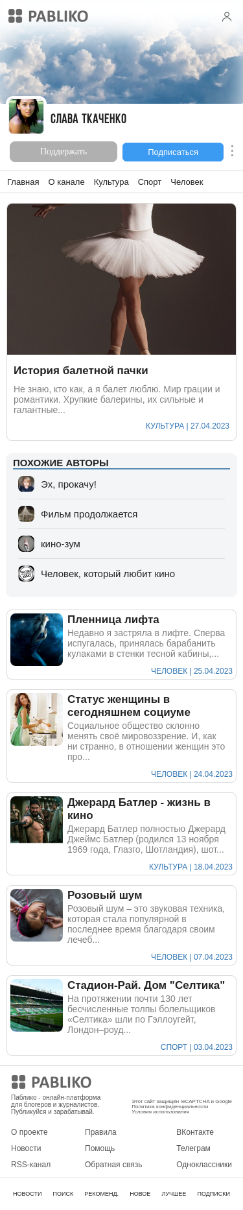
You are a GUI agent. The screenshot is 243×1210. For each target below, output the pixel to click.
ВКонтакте (195, 1132)
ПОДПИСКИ (213, 1194)
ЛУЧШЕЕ (173, 1194)
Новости (26, 1148)
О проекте (29, 1132)
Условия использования (160, 1112)
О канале (66, 182)
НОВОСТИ (27, 1194)
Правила (101, 1132)
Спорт (150, 182)
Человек (186, 182)
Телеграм (193, 1148)
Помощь (100, 1148)
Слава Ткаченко (88, 120)
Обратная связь (113, 1164)
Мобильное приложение (174, 1084)
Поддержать (63, 151)
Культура (111, 182)
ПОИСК (62, 1194)
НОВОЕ (140, 1194)
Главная (23, 182)
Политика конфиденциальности (170, 1106)
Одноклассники (204, 1164)
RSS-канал (31, 1164)
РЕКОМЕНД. (101, 1194)
